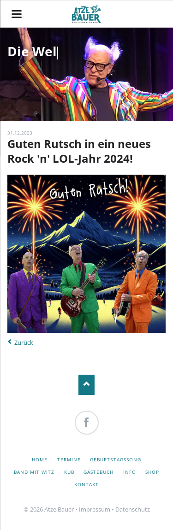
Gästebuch (98, 472)
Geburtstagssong (115, 459)
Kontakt (86, 484)
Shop (152, 472)
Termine (69, 459)
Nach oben (86, 385)
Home (40, 459)
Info (129, 472)
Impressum (94, 509)
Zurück (23, 342)
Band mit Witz (34, 472)
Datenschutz (132, 509)
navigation (16, 14)
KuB (69, 472)
